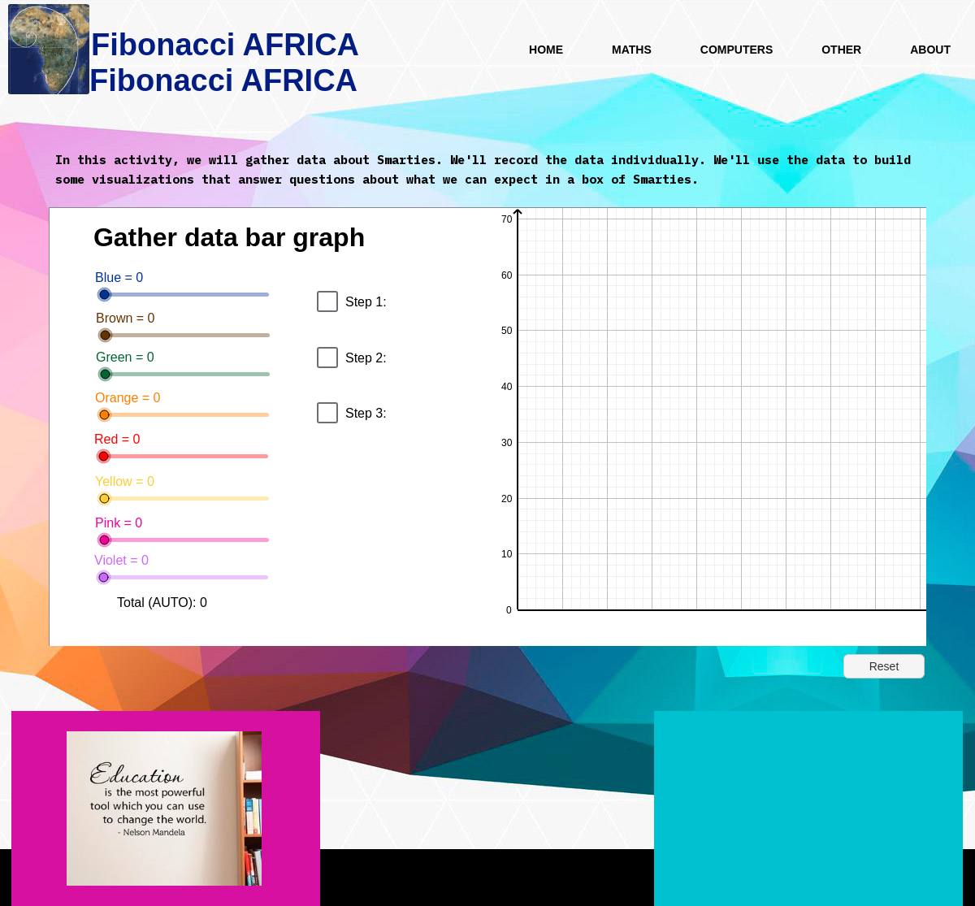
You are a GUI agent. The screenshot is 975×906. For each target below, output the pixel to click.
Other (841, 49)
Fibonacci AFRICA (223, 80)
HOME (546, 49)
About (930, 49)
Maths (632, 49)
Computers (736, 49)
